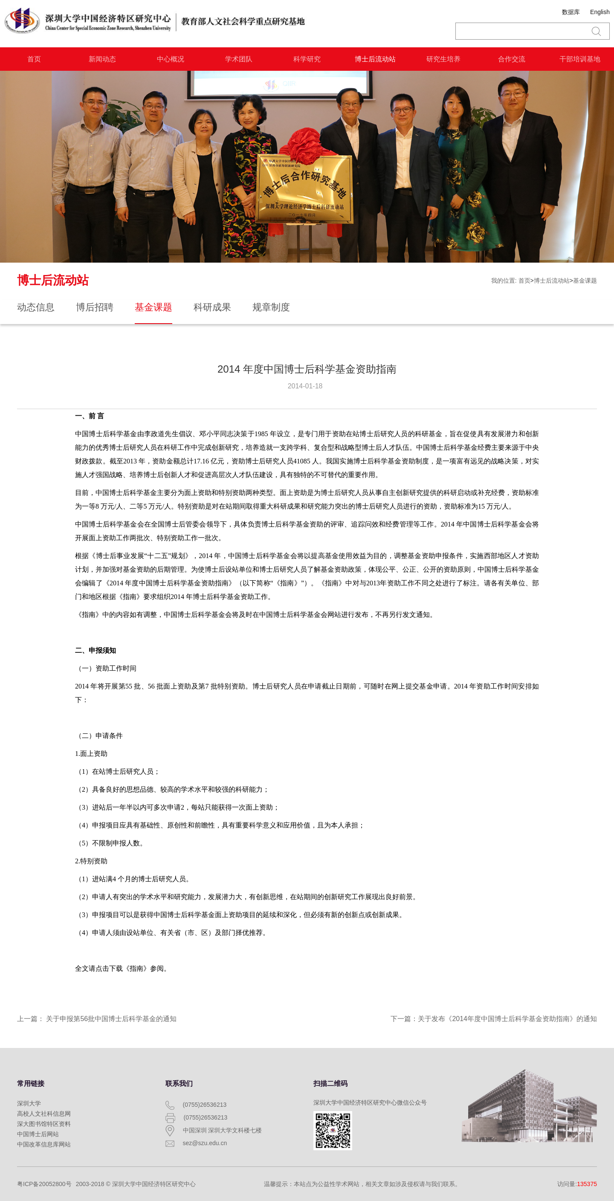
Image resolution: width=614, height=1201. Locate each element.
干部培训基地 (579, 59)
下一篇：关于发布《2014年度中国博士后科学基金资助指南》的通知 (494, 1018)
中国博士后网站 (38, 1134)
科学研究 (307, 59)
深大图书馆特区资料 (44, 1123)
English (600, 12)
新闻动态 (102, 59)
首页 (34, 59)
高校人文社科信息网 (44, 1113)
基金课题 (585, 280)
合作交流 (511, 59)
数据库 (571, 12)
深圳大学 (29, 1103)
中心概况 (170, 59)
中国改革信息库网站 (44, 1144)
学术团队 (238, 59)
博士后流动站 (375, 59)
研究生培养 (443, 59)
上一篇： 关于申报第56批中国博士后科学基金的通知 (97, 1018)
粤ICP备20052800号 (44, 1184)
